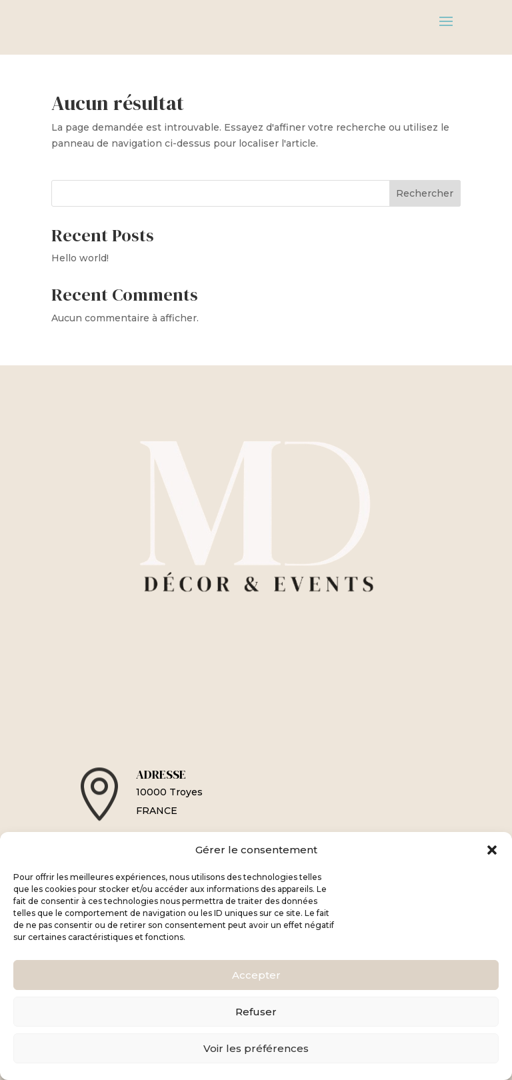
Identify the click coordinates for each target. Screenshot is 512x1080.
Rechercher (424, 193)
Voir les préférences (256, 1048)
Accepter (256, 975)
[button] (492, 850)
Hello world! (80, 258)
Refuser (256, 1011)
